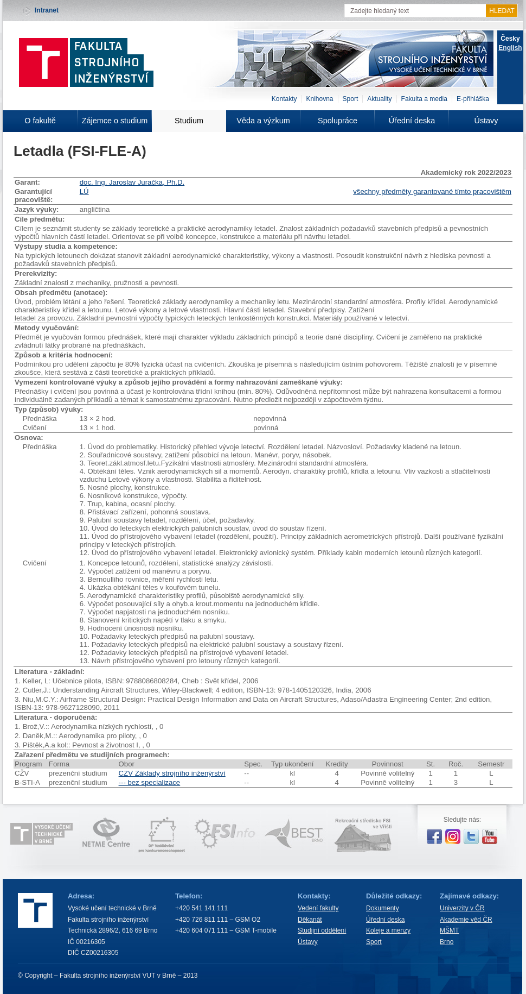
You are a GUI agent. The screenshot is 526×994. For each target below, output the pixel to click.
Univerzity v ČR (462, 908)
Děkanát (310, 919)
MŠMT (449, 930)
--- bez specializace (150, 782)
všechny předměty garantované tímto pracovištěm (432, 191)
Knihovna (319, 99)
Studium (189, 120)
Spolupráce (337, 120)
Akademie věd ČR (466, 919)
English (510, 48)
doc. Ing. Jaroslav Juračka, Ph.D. (132, 182)
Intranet (47, 10)
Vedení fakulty (318, 908)
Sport (350, 99)
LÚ (84, 191)
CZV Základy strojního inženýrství (172, 773)
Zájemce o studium (115, 120)
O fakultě (40, 120)
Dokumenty (382, 908)
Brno (446, 942)
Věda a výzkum (263, 120)
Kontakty (284, 99)
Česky (510, 38)
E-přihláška (473, 99)
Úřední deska (412, 120)
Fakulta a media (424, 99)
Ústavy (486, 120)
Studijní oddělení (322, 930)
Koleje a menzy (388, 930)
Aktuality (379, 99)
